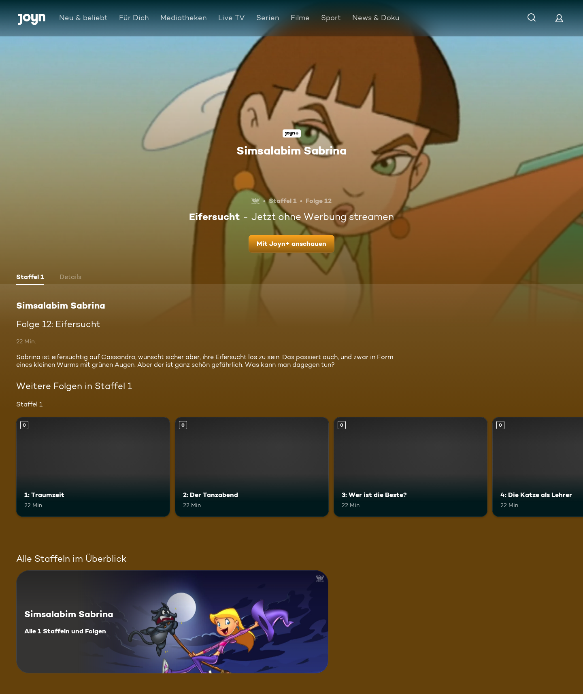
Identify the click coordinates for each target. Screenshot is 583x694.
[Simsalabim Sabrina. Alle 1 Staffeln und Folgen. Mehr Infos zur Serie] (172, 621)
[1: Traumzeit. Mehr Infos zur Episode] (93, 467)
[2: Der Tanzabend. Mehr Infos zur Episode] (252, 467)
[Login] (559, 18)
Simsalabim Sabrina (291, 150)
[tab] (30, 278)
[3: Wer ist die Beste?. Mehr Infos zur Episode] (410, 467)
